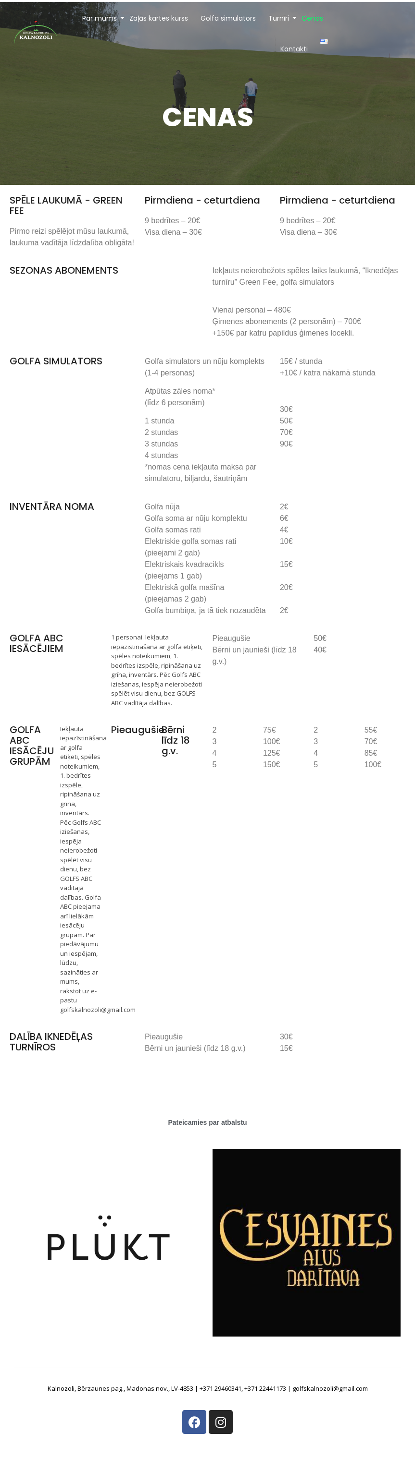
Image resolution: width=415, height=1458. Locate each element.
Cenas (312, 18)
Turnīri (279, 18)
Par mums (100, 18)
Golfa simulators (228, 18)
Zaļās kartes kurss (158, 18)
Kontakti (294, 49)
